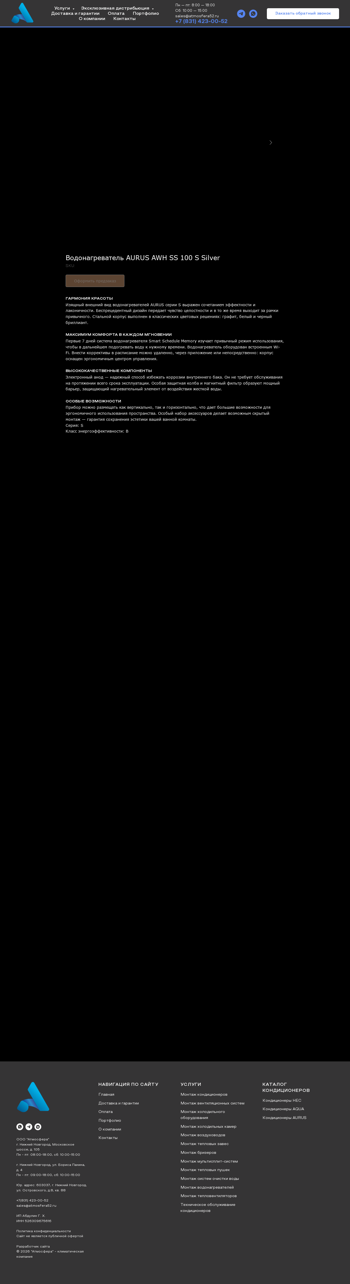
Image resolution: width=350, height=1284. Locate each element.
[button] (303, 13)
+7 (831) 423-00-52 (201, 21)
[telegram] (241, 14)
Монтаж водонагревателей (207, 1187)
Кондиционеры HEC (281, 1101)
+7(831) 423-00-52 (32, 1200)
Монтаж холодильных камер (208, 1127)
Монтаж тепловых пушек (205, 1170)
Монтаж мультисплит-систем (209, 1161)
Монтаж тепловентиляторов (208, 1196)
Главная (106, 1094)
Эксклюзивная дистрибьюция (115, 8)
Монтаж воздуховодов (202, 1135)
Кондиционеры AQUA (283, 1109)
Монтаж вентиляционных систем (212, 1103)
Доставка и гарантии (75, 14)
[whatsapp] (253, 14)
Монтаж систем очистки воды (209, 1179)
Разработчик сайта (33, 1246)
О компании (92, 19)
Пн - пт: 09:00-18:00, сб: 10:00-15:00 (48, 1175)
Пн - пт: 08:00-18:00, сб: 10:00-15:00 (48, 1155)
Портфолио (146, 14)
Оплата (116, 14)
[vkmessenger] (37, 1126)
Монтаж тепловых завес (204, 1144)
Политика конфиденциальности (43, 1231)
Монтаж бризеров (198, 1153)
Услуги (62, 8)
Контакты (124, 19)
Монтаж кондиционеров (204, 1094)
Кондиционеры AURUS (284, 1118)
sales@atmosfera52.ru (36, 1206)
